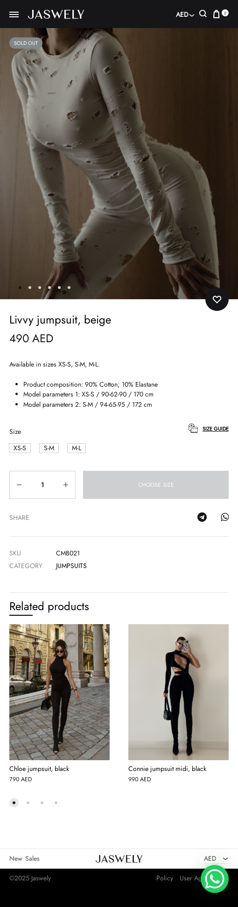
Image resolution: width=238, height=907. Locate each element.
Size (15, 431)
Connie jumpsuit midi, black (167, 768)
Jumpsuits (71, 565)
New (15, 858)
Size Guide (216, 428)
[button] (19, 448)
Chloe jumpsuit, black (39, 768)
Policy (164, 878)
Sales (32, 858)
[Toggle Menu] (14, 15)
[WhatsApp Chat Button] (215, 879)
